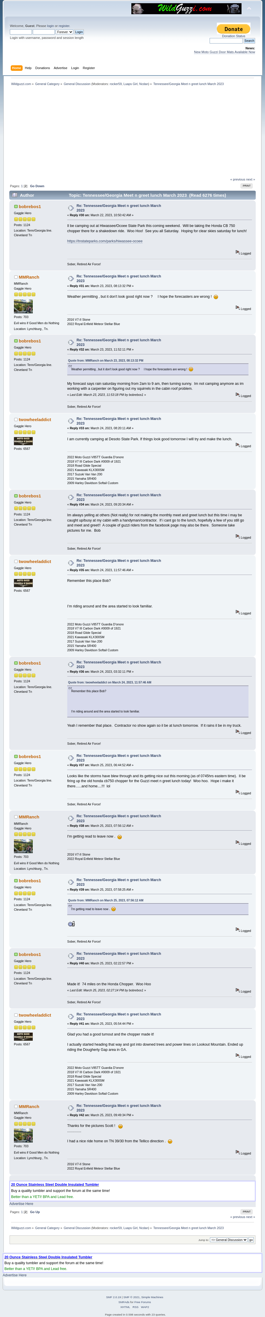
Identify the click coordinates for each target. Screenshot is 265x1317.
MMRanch (29, 277)
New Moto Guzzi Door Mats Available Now (224, 52)
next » (250, 179)
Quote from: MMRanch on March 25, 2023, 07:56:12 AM (106, 900)
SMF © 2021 (132, 1297)
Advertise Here (21, 1204)
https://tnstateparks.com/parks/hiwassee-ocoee (105, 241)
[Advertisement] (132, 133)
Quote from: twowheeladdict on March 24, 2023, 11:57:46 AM (109, 682)
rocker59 (115, 84)
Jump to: (203, 1240)
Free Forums (142, 1302)
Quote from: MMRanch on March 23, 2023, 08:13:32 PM (106, 360)
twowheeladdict (35, 419)
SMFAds (124, 1302)
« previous (237, 179)
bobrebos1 (30, 206)
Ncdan (143, 84)
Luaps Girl (131, 84)
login (50, 26)
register (64, 26)
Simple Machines (152, 1297)
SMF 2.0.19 (113, 1297)
